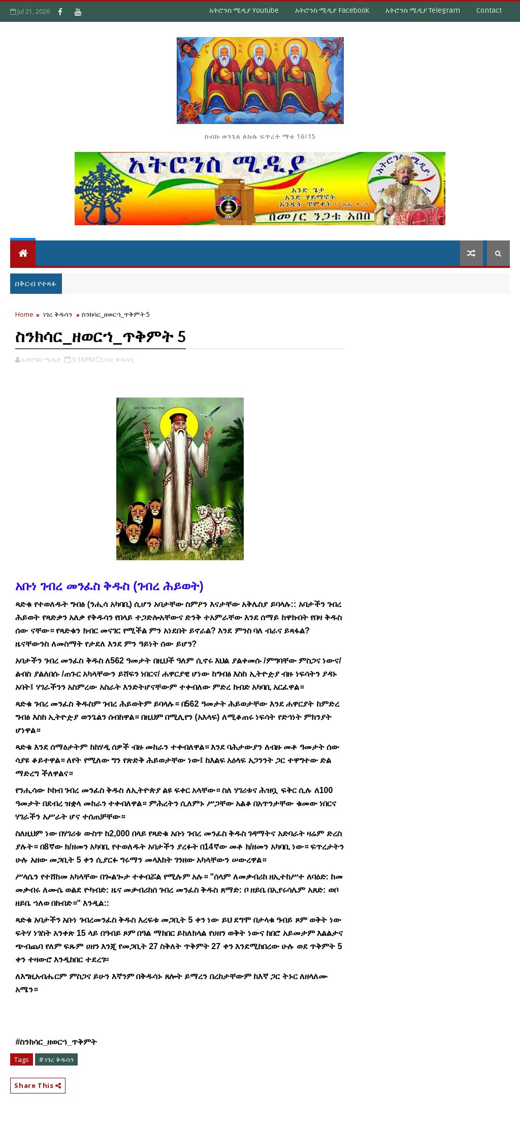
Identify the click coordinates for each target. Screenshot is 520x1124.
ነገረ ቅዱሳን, (119, 359)
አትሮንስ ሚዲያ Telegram (422, 10)
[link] (56, 1042)
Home (24, 314)
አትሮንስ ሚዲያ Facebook (332, 10)
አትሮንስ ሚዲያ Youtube (244, 10)
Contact (489, 10)
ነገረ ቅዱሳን (57, 314)
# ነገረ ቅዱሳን (56, 1059)
